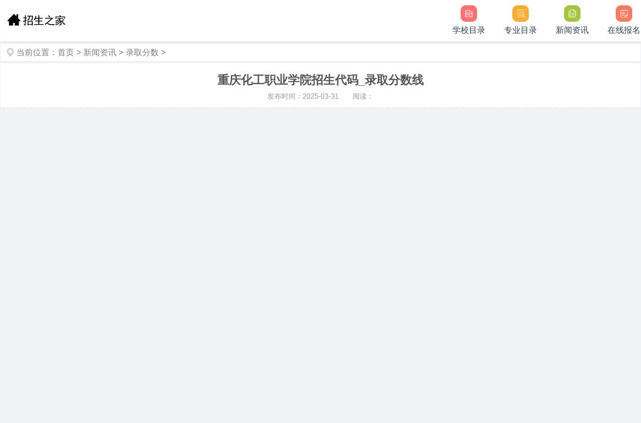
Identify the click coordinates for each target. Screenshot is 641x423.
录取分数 (142, 52)
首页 (66, 52)
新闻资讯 (99, 52)
